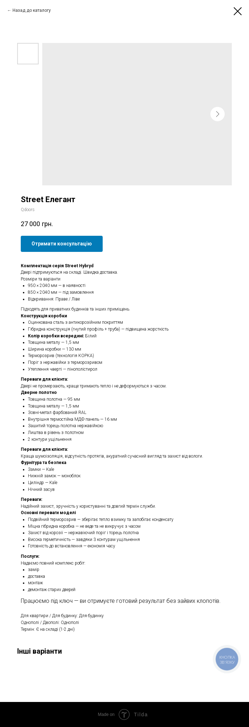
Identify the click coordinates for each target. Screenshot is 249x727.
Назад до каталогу (32, 10)
